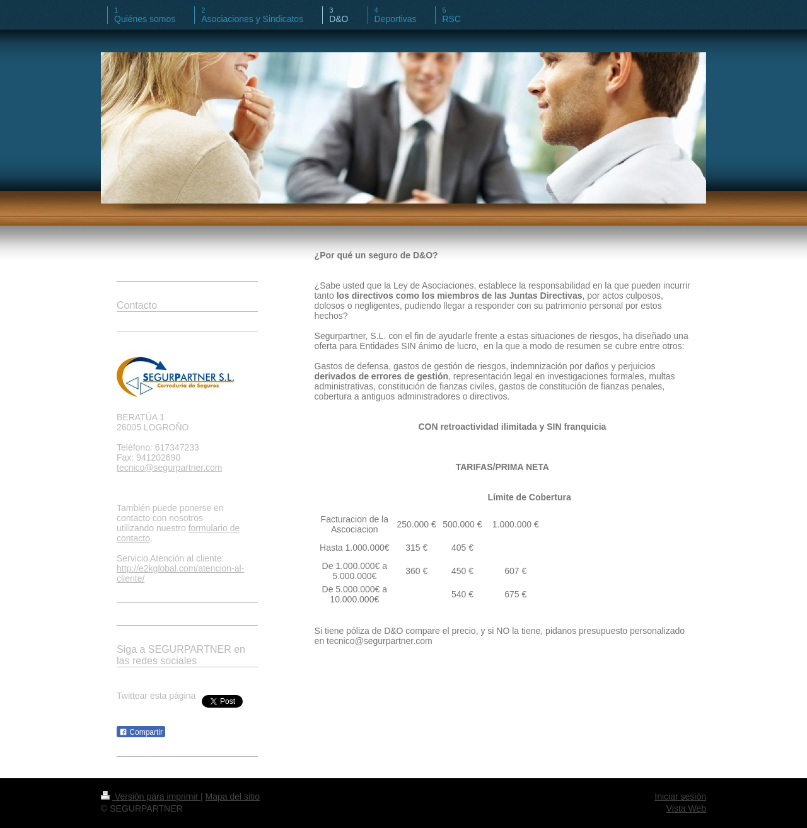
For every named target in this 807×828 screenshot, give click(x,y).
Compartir (141, 732)
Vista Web (686, 808)
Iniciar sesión (680, 796)
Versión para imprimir (150, 796)
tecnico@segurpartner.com (170, 468)
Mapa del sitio (233, 796)
